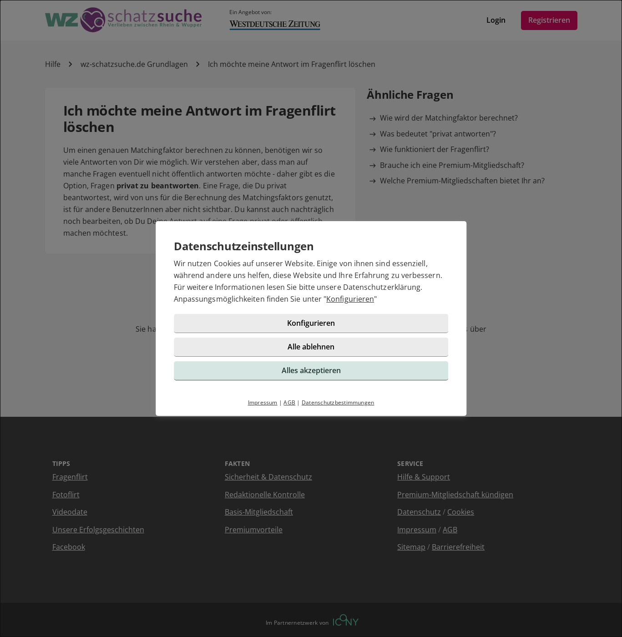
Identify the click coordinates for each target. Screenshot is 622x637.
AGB (289, 402)
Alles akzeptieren (311, 370)
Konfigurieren (350, 299)
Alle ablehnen (311, 347)
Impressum (263, 402)
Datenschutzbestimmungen (338, 402)
